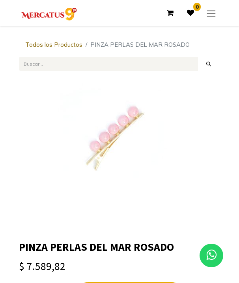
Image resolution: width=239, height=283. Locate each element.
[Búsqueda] (209, 63)
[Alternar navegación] (211, 13)
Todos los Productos (53, 44)
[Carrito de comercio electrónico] (170, 13)
